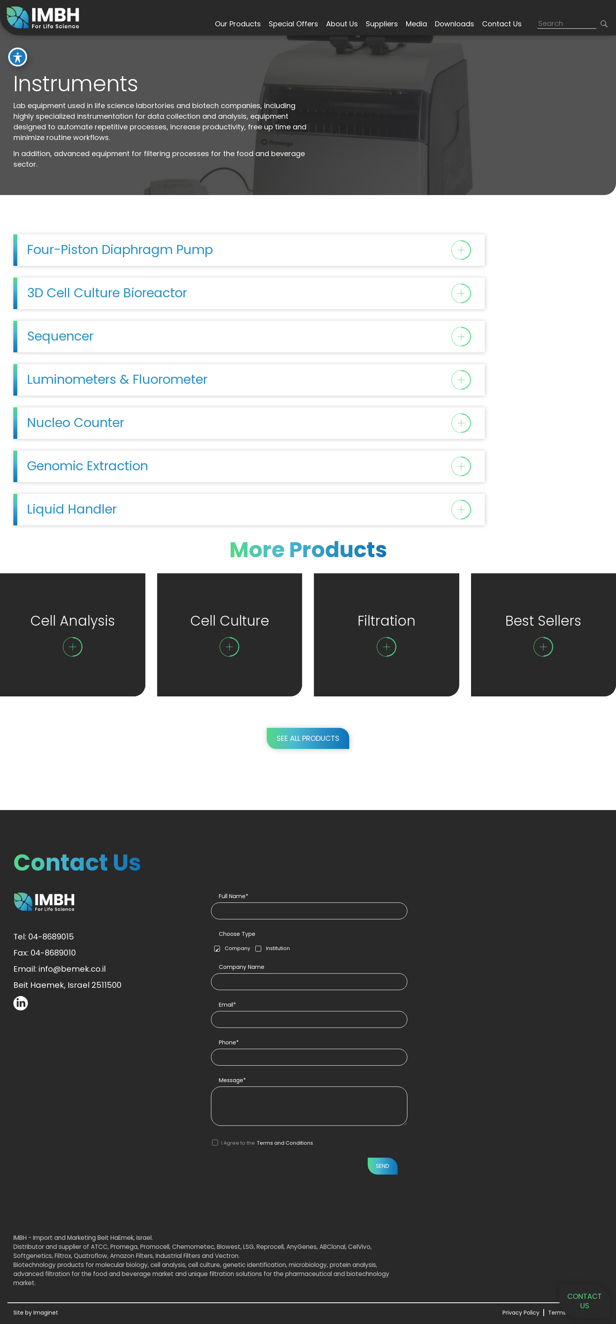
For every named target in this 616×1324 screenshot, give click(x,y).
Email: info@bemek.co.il (59, 969)
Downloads (454, 24)
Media (416, 24)
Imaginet (45, 1313)
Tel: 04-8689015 (43, 937)
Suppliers (382, 24)
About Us (342, 24)
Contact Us (502, 24)
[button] (604, 23)
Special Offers (293, 24)
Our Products (238, 24)
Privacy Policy (520, 1312)
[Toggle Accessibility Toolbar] (17, 57)
